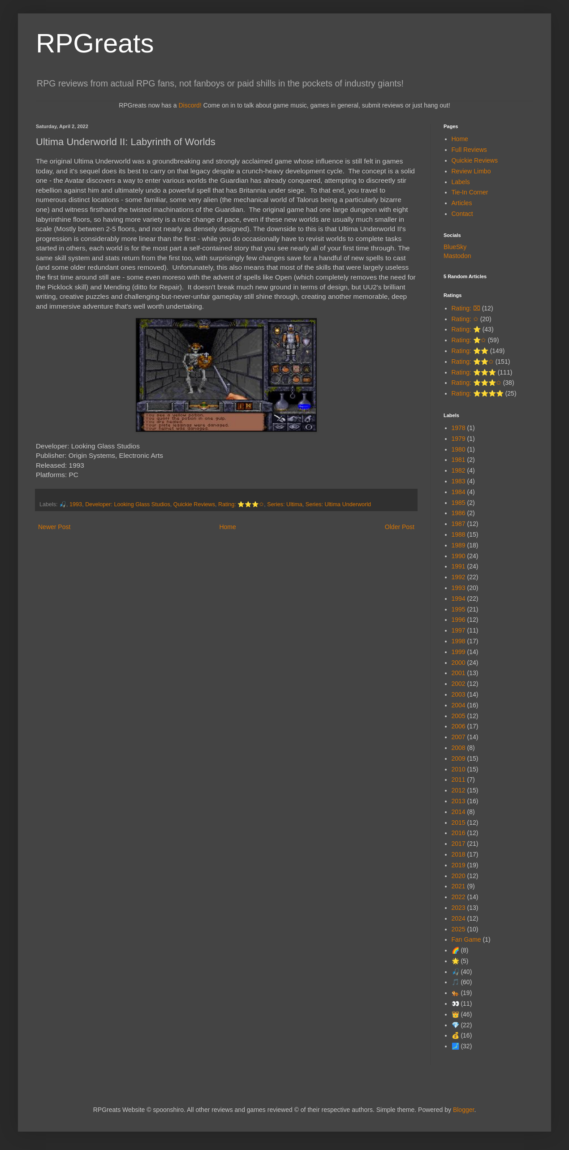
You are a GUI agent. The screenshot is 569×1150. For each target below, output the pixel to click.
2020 (459, 875)
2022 (459, 896)
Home (227, 526)
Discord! (189, 105)
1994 (459, 598)
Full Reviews (469, 149)
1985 (459, 502)
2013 (459, 801)
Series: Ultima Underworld (338, 504)
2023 (459, 907)
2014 (459, 811)
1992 (459, 577)
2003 (459, 694)
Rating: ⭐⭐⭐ (474, 372)
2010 (459, 769)
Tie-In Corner (470, 192)
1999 (459, 651)
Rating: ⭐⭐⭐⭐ (478, 393)
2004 (459, 705)
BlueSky (455, 246)
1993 (75, 504)
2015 (459, 822)
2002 (459, 683)
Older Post (399, 526)
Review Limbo (471, 171)
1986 (459, 513)
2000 (459, 662)
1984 (459, 491)
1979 (459, 438)
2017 (459, 843)
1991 (459, 566)
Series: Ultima (284, 504)
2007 (459, 737)
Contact (462, 213)
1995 (459, 609)
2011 (459, 779)
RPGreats (95, 43)
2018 (459, 854)
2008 (459, 747)
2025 (459, 929)
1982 (459, 470)
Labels (461, 181)
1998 (459, 641)
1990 (459, 556)
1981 (459, 459)
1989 (459, 545)
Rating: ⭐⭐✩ (473, 361)
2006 (459, 726)
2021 (459, 886)
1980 (459, 449)
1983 (459, 481)
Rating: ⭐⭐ (470, 350)
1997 (459, 630)
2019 (459, 865)
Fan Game (466, 939)
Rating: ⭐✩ (469, 340)
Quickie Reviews (194, 504)
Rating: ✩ (465, 319)
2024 (459, 918)
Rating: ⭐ (466, 329)
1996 (459, 619)
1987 (459, 523)
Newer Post (54, 526)
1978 (459, 427)
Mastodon (457, 255)
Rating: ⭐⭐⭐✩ (241, 504)
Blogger (463, 1109)
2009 (459, 758)
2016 (459, 832)
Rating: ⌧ (466, 308)
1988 (459, 534)
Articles (462, 203)
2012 (459, 790)
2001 (459, 672)
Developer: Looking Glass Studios (127, 504)
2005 (459, 715)
